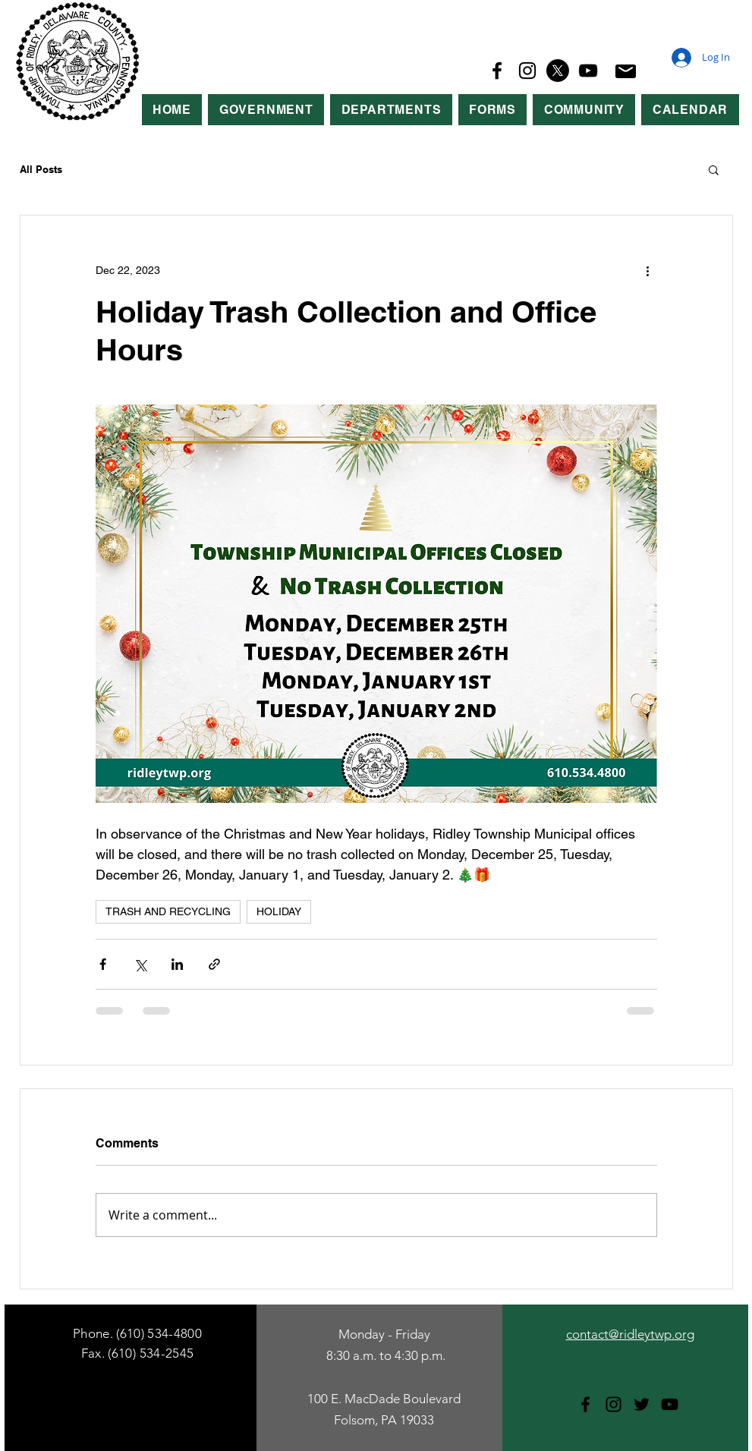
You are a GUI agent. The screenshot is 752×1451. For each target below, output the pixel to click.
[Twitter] (641, 1404)
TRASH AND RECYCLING (168, 911)
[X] (557, 70)
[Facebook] (497, 70)
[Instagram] (527, 70)
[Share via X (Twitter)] (140, 964)
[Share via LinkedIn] (177, 964)
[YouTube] (588, 70)
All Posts (41, 169)
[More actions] (648, 270)
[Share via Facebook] (103, 964)
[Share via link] (214, 964)
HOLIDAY (278, 911)
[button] (266, 109)
